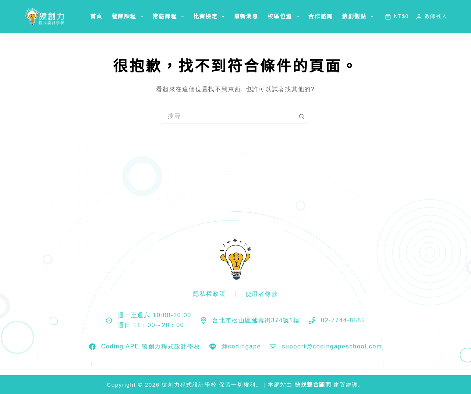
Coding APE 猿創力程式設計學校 (151, 346)
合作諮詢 (320, 16)
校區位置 (285, 16)
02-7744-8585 (343, 320)
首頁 (96, 16)
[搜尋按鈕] (301, 116)
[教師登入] (431, 16)
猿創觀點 (359, 16)
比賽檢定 (210, 16)
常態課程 (169, 16)
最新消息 (246, 16)
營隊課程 (129, 16)
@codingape (241, 346)
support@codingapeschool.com (332, 346)
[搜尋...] (228, 116)
